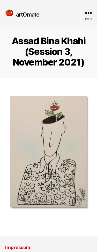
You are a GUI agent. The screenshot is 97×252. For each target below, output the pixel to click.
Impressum (17, 247)
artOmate (27, 14)
